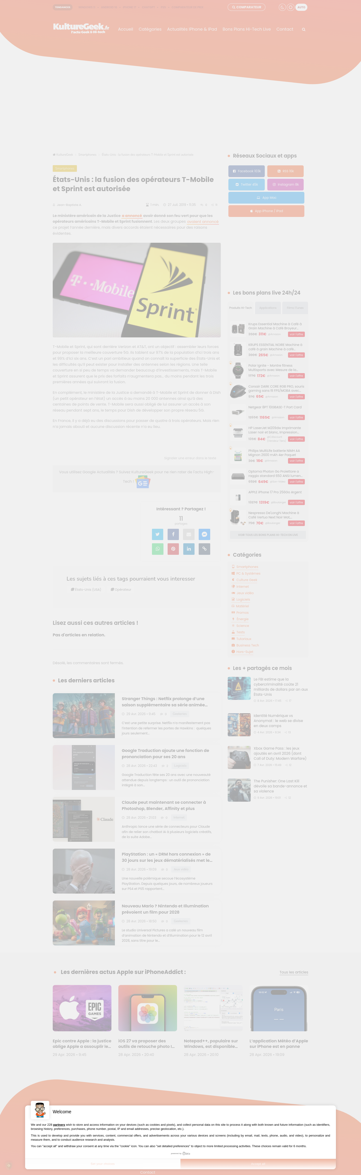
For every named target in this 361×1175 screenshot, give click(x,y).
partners (59, 1124)
